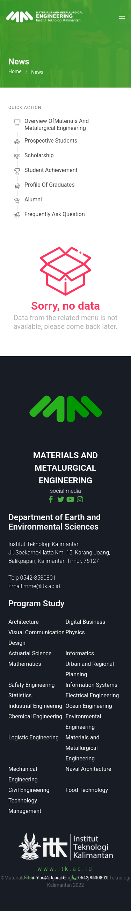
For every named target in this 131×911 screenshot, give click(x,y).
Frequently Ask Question (49, 215)
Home (15, 71)
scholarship (33, 156)
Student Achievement (45, 171)
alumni (27, 200)
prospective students (45, 141)
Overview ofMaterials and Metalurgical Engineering (51, 125)
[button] (122, 17)
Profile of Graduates (43, 186)
